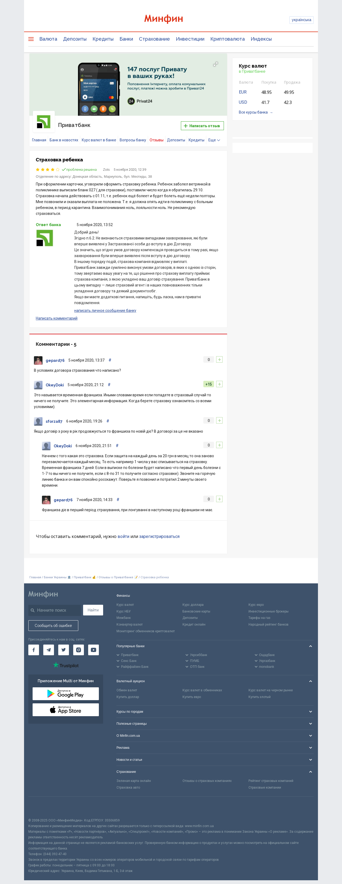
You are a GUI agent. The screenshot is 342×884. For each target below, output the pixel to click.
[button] (215, 64)
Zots (106, 165)
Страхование (154, 39)
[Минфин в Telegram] (48, 645)
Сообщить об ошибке (53, 621)
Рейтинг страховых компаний (270, 776)
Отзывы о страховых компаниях (207, 776)
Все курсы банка (253, 112)
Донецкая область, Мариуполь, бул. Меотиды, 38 (112, 172)
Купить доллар (127, 692)
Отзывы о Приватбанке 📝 (119, 573)
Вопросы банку (133, 135)
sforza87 (54, 416)
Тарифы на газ (259, 613)
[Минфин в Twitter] (63, 645)
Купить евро (191, 692)
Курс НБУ (123, 606)
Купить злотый (259, 692)
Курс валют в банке (99, 135)
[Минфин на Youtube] (93, 645)
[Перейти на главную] (171, 19)
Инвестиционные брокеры (268, 606)
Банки (126, 39)
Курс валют (125, 600)
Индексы (261, 39)
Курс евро (256, 600)
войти (123, 531)
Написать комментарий (56, 313)
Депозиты (75, 39)
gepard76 (55, 356)
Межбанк (123, 613)
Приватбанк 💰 (85, 573)
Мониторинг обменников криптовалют (145, 626)
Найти (93, 605)
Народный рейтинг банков (268, 620)
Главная (39, 135)
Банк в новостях (64, 135)
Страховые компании (264, 783)
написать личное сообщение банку (105, 306)
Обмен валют (126, 685)
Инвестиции (190, 39)
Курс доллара (193, 600)
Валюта (48, 39)
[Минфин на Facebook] (33, 645)
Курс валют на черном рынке (270, 685)
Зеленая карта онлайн (133, 776)
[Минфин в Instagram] (78, 645)
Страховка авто (128, 783)
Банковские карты (196, 606)
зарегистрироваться (159, 531)
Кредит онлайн (193, 620)
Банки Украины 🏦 (57, 573)
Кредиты (103, 39)
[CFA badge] (40, 802)
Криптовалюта (227, 39)
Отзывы (157, 135)
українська (301, 20)
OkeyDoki (55, 380)
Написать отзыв (202, 123)
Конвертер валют (129, 620)
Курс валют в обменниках (202, 685)
